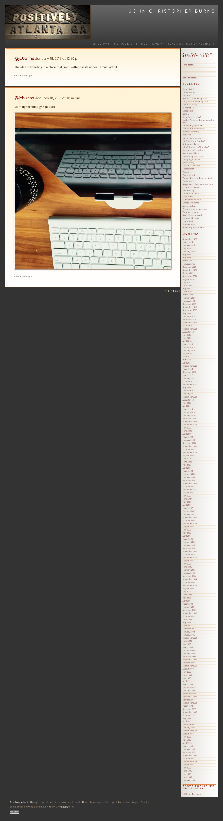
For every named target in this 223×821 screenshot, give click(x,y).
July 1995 (187, 767)
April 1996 (187, 743)
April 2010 (187, 406)
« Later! (172, 291)
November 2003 (190, 613)
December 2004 (189, 576)
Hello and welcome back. (194, 150)
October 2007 (189, 486)
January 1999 (189, 690)
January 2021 (189, 263)
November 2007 (190, 483)
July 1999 (187, 671)
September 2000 (190, 637)
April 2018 (187, 341)
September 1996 (190, 730)
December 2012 (189, 372)
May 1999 (187, 678)
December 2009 (189, 418)
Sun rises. (187, 95)
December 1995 (189, 752)
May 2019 (187, 313)
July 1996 (187, 736)
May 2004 (187, 597)
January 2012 (189, 378)
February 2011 (189, 390)
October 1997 (189, 715)
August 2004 (188, 588)
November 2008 (190, 446)
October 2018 (189, 325)
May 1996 (187, 739)
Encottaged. (188, 110)
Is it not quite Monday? (193, 138)
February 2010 (189, 412)
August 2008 (188, 455)
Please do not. (189, 175)
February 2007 (189, 511)
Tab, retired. (188, 221)
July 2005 (187, 563)
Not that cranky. (192, 794)
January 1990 (189, 780)
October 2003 (189, 616)
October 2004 (189, 582)
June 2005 (187, 566)
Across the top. (189, 206)
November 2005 (190, 551)
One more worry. (190, 104)
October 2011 (189, 381)
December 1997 (189, 709)
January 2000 (189, 653)
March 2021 (188, 260)
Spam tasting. (189, 190)
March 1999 (188, 684)
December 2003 (189, 610)
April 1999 (187, 681)
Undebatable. (189, 224)
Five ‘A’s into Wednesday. (194, 128)
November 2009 (190, 421)
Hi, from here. (189, 107)
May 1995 (187, 774)
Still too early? (189, 114)
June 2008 (187, 461)
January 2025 (189, 245)
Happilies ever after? (192, 117)
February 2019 (189, 316)
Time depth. (188, 64)
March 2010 (188, 409)
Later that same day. (192, 165)
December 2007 (189, 480)
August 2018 (188, 331)
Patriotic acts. (189, 181)
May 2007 (187, 501)
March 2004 (188, 603)
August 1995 (188, 764)
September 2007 (190, 489)
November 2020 (190, 270)
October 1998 (189, 699)
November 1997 (190, 712)
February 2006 (189, 542)
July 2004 (187, 591)
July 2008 (187, 458)
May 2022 (187, 254)
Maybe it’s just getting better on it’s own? (198, 121)
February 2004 (189, 606)
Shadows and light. (191, 153)
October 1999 (189, 662)
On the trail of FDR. (191, 187)
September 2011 (190, 384)
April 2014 (187, 362)
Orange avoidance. (191, 202)
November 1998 (190, 696)
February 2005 (189, 569)
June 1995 (187, 770)
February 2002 (189, 628)
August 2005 (188, 560)
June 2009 (187, 430)
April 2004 (187, 600)
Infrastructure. (189, 92)
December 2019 (189, 304)
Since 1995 (101, 44)
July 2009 (187, 427)
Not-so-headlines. (191, 144)
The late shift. (189, 168)
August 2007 (188, 492)
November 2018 (190, 322)
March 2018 (188, 344)
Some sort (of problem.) (193, 125)
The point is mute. (191, 212)
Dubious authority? (191, 131)
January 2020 (189, 301)
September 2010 (190, 396)
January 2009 (189, 440)
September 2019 (190, 310)
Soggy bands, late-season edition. (198, 184)
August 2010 (188, 399)
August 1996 (188, 733)
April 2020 (187, 291)
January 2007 (189, 514)
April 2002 (187, 625)
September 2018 (190, 328)
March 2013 (188, 369)
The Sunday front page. (193, 156)
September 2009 (190, 424)
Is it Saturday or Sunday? (194, 141)
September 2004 (190, 585)
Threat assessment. (191, 193)
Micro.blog (61, 807)
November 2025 (190, 239)
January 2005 (189, 572)
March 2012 (188, 375)
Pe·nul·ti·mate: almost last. (195, 209)
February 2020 (189, 297)
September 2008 (190, 452)
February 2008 (189, 474)
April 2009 (187, 433)
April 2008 (187, 467)
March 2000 (188, 647)
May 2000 (187, 644)
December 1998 (189, 693)
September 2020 (190, 276)
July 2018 (187, 335)
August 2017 (188, 353)
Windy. (186, 172)
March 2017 (188, 359)
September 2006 (190, 523)
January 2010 (189, 415)
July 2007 (187, 495)
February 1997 (189, 724)
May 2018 (187, 338)
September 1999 (190, 665)
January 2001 (189, 634)
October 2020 (189, 273)
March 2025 (188, 242)
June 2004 (187, 594)
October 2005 (189, 554)
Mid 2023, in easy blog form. (195, 98)
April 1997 (187, 721)
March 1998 (188, 705)
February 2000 (189, 650)
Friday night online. (191, 159)
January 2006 (189, 545)
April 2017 (187, 356)
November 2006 (190, 517)
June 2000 (187, 640)
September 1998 (190, 702)
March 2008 (188, 471)
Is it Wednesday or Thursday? (196, 147)
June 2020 (187, 285)
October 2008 (189, 449)
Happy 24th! (188, 89)
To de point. (188, 196)
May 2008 (187, 464)
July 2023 (187, 248)
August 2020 (188, 279)
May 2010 (187, 403)
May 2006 (187, 532)
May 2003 (187, 622)
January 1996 (189, 749)
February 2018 (189, 347)
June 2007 (187, 498)
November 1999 (190, 659)
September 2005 (190, 557)
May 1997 (187, 718)
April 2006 (187, 535)
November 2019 (190, 307)
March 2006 (188, 538)
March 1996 (188, 746)
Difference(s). (189, 162)
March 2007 (188, 508)
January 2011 (189, 393)
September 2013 (190, 365)
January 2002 (189, 631)
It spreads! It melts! (191, 218)
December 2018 (189, 319)
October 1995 (189, 758)
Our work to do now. (192, 199)
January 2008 (189, 477)
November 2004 (190, 579)
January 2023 (189, 251)
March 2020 (188, 294)
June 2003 (187, 619)
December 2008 (189, 443)
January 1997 (189, 727)
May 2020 (187, 288)
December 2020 (189, 267)
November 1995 (190, 755)
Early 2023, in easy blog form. (196, 101)
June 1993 (187, 777)
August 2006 (188, 526)
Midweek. (187, 134)
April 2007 (187, 505)
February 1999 (189, 687)
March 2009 (188, 437)
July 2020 (187, 282)
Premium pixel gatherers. (194, 227)
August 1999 (188, 668)
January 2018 (189, 350)
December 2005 (189, 548)
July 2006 (187, 529)
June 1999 (187, 675)
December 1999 (189, 656)
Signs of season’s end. (192, 215)
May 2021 (187, 257)
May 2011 (187, 387)
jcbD (81, 802)
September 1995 (190, 761)
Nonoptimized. (190, 77)
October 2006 (189, 520)
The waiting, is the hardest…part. (198, 178)
